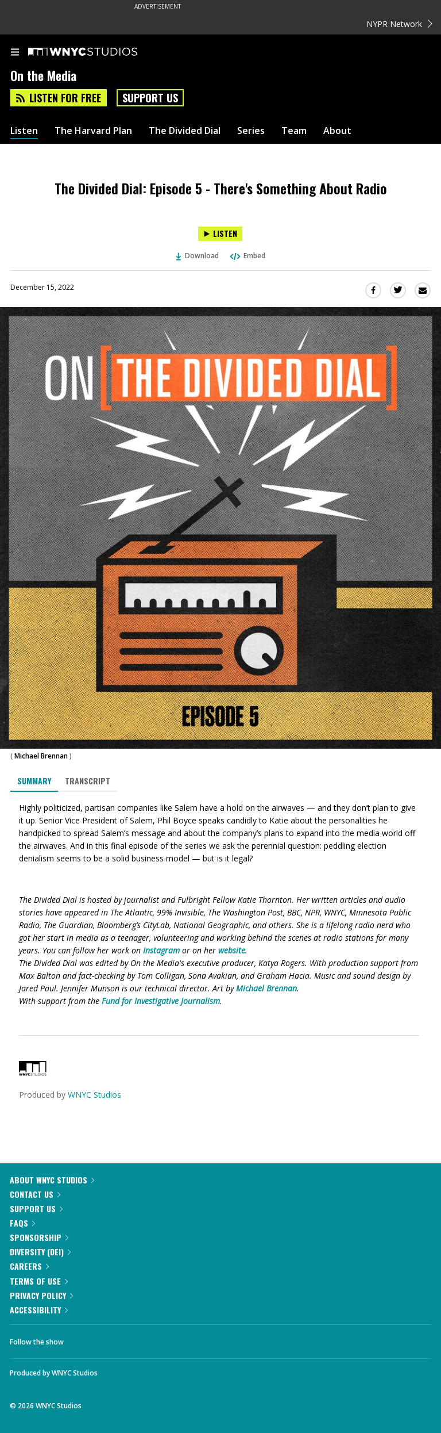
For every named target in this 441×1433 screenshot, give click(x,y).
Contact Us (35, 1194)
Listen (24, 131)
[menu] (15, 53)
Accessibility (39, 1310)
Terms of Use (39, 1281)
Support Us (150, 97)
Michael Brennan (41, 756)
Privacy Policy (41, 1295)
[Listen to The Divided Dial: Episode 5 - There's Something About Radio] (220, 234)
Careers (29, 1266)
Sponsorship (39, 1237)
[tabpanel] (220, 904)
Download (197, 255)
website (231, 950)
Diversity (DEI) (40, 1252)
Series (251, 131)
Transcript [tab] (87, 781)
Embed (247, 255)
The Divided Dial (184, 131)
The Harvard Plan (93, 131)
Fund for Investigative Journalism (161, 1000)
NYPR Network (399, 23)
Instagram (161, 950)
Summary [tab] (34, 781)
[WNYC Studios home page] (97, 52)
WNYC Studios (94, 1094)
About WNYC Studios (52, 1180)
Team (294, 131)
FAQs (22, 1223)
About (337, 131)
